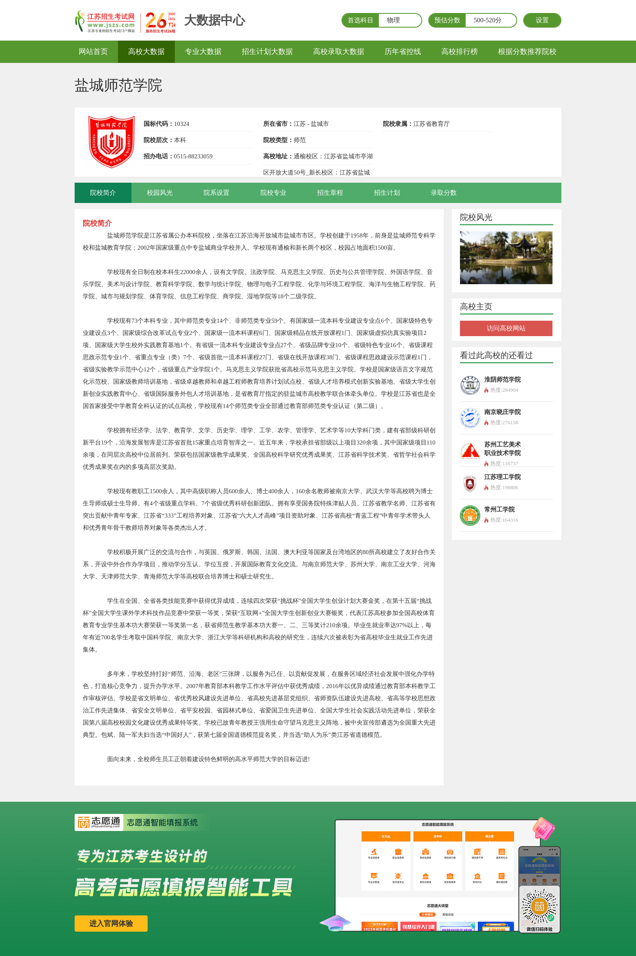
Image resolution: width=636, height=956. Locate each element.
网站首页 (93, 51)
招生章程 (330, 192)
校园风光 (160, 192)
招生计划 (387, 192)
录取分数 (444, 192)
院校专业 (273, 192)
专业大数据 (203, 51)
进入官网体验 (111, 923)
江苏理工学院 (502, 477)
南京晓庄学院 (502, 412)
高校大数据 (146, 51)
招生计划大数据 (267, 51)
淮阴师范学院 (502, 379)
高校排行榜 (459, 51)
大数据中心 (214, 20)
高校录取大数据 (338, 51)
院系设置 (217, 192)
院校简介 (103, 192)
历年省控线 (403, 51)
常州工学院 (499, 509)
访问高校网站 (506, 328)
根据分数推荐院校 (527, 51)
